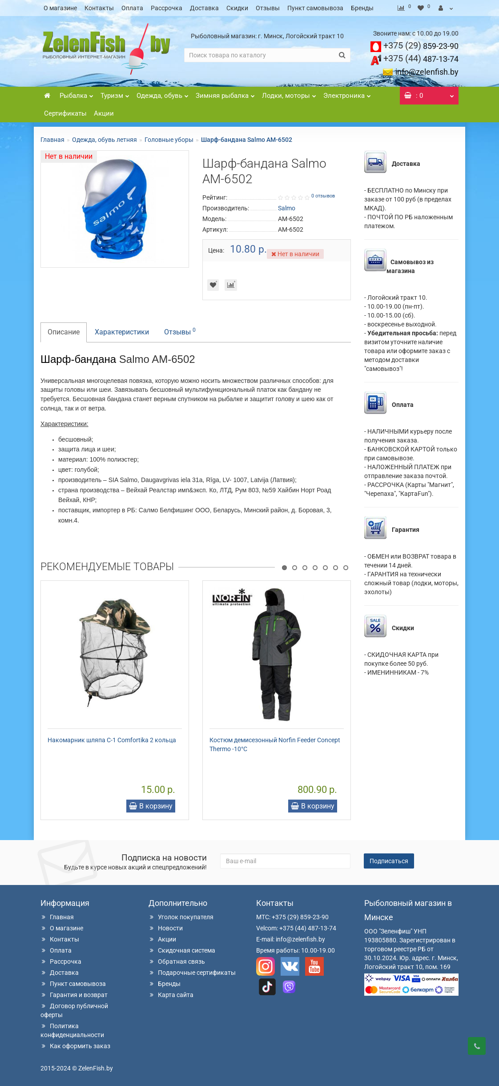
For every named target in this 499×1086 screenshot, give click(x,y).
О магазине (60, 8)
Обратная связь (177, 961)
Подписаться (389, 861)
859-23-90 (421, 46)
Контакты (99, 8)
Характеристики (122, 332)
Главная (52, 139)
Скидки (237, 8)
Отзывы (268, 8)
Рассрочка (166, 8)
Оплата (132, 8)
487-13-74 (421, 59)
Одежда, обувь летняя (104, 139)
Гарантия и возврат (74, 994)
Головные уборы (169, 139)
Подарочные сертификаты (192, 972)
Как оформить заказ (75, 1046)
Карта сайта (171, 994)
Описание (64, 332)
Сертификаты (65, 113)
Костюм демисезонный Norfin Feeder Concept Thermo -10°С (274, 744)
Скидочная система (182, 950)
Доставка (204, 8)
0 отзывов (323, 196)
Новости (166, 928)
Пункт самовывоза (315, 8)
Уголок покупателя (181, 917)
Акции (104, 113)
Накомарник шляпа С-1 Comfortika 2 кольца (112, 740)
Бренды (362, 8)
